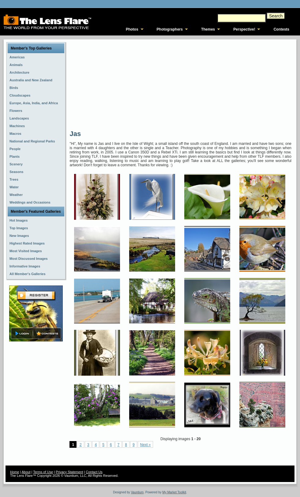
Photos (132, 29)
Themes (208, 29)
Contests (281, 29)
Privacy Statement (69, 472)
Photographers (170, 29)
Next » (145, 445)
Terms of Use (43, 472)
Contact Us (94, 472)
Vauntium (137, 492)
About (26, 472)
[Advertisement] (152, 84)
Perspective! (244, 29)
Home (14, 472)
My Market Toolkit (174, 492)
